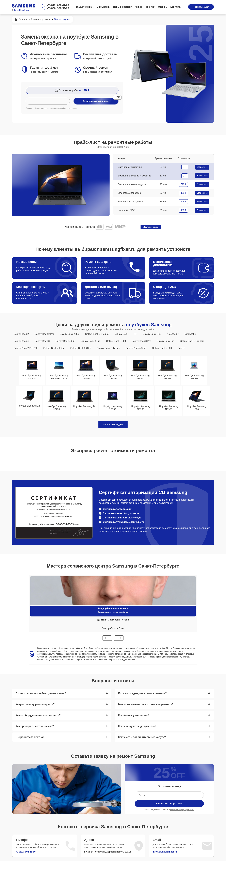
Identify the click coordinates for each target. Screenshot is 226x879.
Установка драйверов (129, 193)
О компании (103, 7)
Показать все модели (113, 425)
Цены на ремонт (122, 7)
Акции (138, 7)
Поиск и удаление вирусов (132, 184)
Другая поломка (150, 227)
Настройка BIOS (126, 210)
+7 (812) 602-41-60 (58, 5)
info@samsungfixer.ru (164, 852)
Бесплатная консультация (169, 804)
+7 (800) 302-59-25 (58, 8)
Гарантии (150, 7)
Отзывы (162, 7)
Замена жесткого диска (130, 201)
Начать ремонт (201, 7)
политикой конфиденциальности (64, 108)
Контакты (175, 7)
